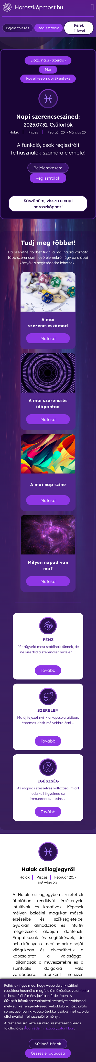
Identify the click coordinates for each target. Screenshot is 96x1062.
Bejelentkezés (17, 28)
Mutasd (48, 338)
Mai (48, 69)
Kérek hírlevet (78, 28)
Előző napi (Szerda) (48, 60)
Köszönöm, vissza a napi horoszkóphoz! (48, 203)
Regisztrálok (48, 178)
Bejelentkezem (48, 167)
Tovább (48, 670)
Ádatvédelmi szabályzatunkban (49, 1028)
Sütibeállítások (48, 1044)
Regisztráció (48, 28)
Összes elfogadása (48, 1053)
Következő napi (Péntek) (48, 78)
